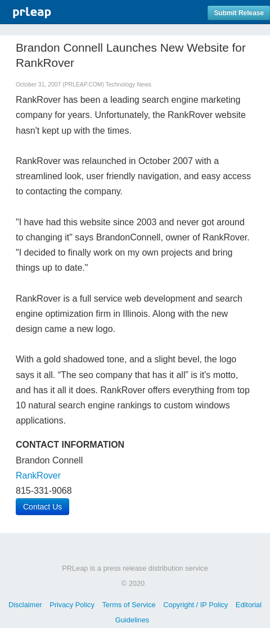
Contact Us (42, 506)
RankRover (38, 475)
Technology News (128, 84)
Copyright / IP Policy (195, 604)
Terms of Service (128, 604)
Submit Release (239, 13)
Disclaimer (25, 604)
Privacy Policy (72, 604)
